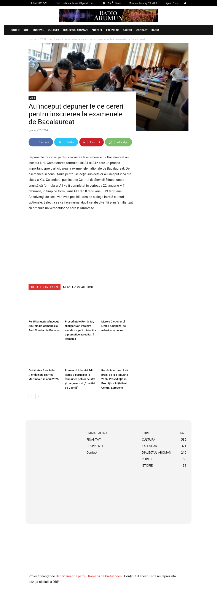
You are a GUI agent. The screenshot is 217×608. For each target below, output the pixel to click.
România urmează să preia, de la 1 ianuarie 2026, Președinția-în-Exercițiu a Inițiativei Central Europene (114, 379)
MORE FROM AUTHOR (78, 287)
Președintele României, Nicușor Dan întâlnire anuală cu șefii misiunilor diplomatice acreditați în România (80, 330)
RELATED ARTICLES (44, 287)
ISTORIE (15, 30)
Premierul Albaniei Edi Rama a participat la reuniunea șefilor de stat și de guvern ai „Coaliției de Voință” (80, 379)
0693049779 (40, 3)
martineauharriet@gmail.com (77, 3)
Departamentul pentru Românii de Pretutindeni (89, 576)
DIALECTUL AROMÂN (75, 30)
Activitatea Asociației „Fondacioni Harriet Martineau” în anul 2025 (44, 375)
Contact (141, 30)
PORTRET (96, 30)
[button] (185, 3)
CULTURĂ (53, 30)
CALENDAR (112, 30)
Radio (155, 30)
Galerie (127, 30)
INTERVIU (38, 30)
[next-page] (38, 396)
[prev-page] (31, 396)
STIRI (26, 30)
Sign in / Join (172, 3)
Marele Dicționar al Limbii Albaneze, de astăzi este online (113, 326)
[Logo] (6, 30)
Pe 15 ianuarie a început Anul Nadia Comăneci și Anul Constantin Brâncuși (44, 326)
